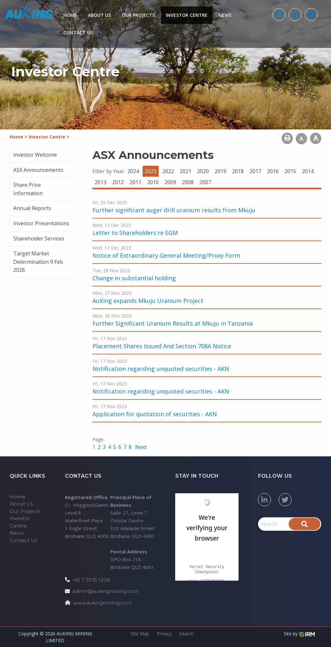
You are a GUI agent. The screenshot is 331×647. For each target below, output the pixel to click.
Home (70, 15)
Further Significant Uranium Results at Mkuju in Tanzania (172, 323)
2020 (203, 171)
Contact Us (78, 32)
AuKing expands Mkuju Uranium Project (147, 301)
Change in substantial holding (134, 278)
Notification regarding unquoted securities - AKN (160, 369)
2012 (118, 182)
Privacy (164, 633)
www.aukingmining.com (102, 603)
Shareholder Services (38, 238)
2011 (135, 182)
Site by (299, 633)
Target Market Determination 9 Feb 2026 (38, 261)
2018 (238, 171)
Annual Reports (32, 208)
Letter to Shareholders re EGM (135, 233)
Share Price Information (28, 189)
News (225, 15)
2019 (220, 171)
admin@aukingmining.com (105, 591)
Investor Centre (187, 15)
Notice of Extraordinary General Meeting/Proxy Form (166, 255)
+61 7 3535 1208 (91, 580)
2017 (255, 171)
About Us (99, 15)
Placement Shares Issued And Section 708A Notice (161, 346)
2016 (273, 171)
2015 (290, 171)
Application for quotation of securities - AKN (154, 414)
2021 (185, 171)
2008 (188, 182)
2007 (205, 182)
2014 (308, 171)
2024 (133, 171)
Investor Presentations (41, 223)
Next (140, 447)
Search (186, 633)
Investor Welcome (35, 154)
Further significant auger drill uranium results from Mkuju (173, 210)
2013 (100, 182)
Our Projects (138, 15)
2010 (153, 182)
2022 (168, 171)
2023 (150, 171)
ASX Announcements (38, 169)
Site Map (140, 633)
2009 (170, 182)
